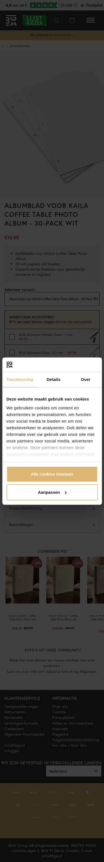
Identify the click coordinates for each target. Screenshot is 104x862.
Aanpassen (52, 492)
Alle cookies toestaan (52, 474)
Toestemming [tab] (19, 379)
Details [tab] (53, 379)
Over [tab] (85, 379)
